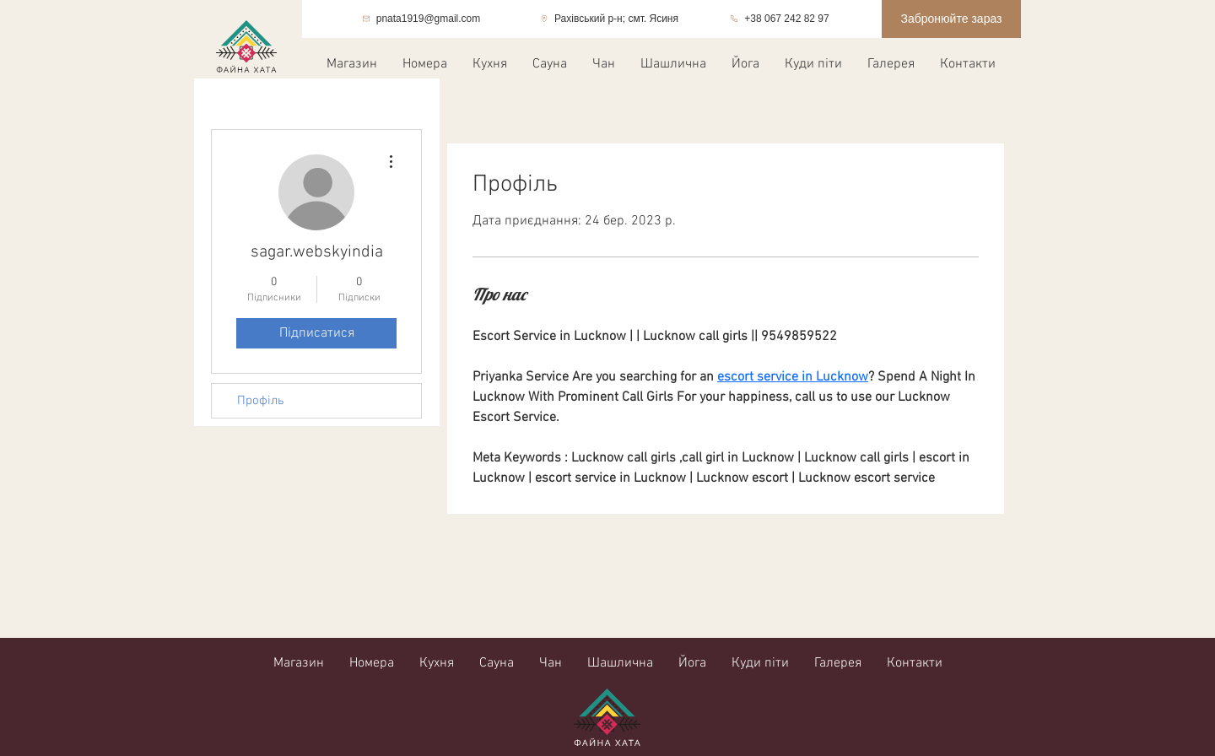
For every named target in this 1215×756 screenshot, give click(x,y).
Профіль (260, 400)
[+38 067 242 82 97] (779, 18)
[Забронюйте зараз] (951, 19)
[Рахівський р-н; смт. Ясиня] (609, 18)
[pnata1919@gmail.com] (421, 18)
